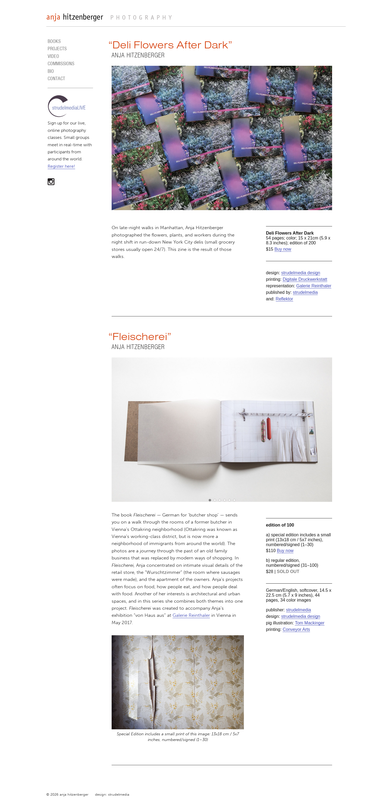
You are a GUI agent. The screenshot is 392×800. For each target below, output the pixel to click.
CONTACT (56, 78)
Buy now (282, 249)
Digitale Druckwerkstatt (305, 279)
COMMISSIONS (61, 63)
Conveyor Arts (296, 629)
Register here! (61, 166)
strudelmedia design (300, 272)
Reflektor (284, 299)
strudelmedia (305, 292)
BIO (51, 71)
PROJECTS (57, 48)
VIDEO (53, 56)
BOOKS (54, 41)
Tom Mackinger (309, 623)
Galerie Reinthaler (313, 286)
